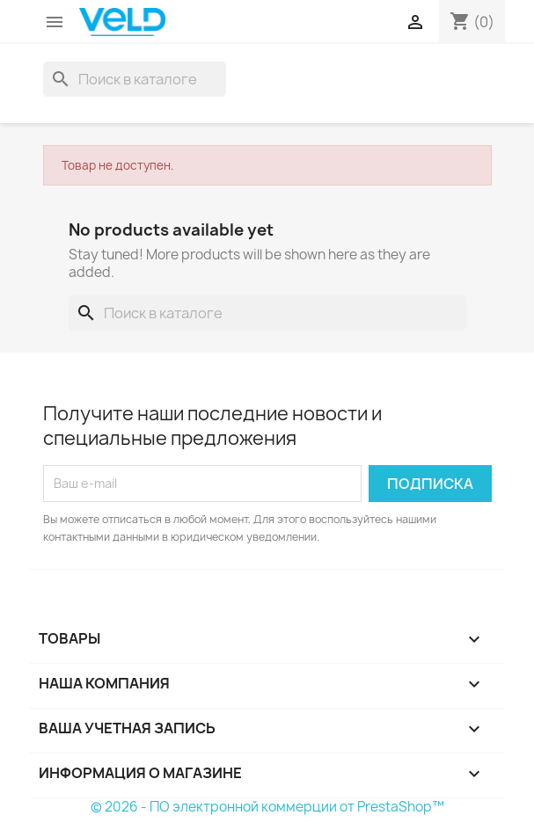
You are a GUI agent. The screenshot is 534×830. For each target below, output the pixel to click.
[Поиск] (134, 79)
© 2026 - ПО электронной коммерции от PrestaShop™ (267, 806)
